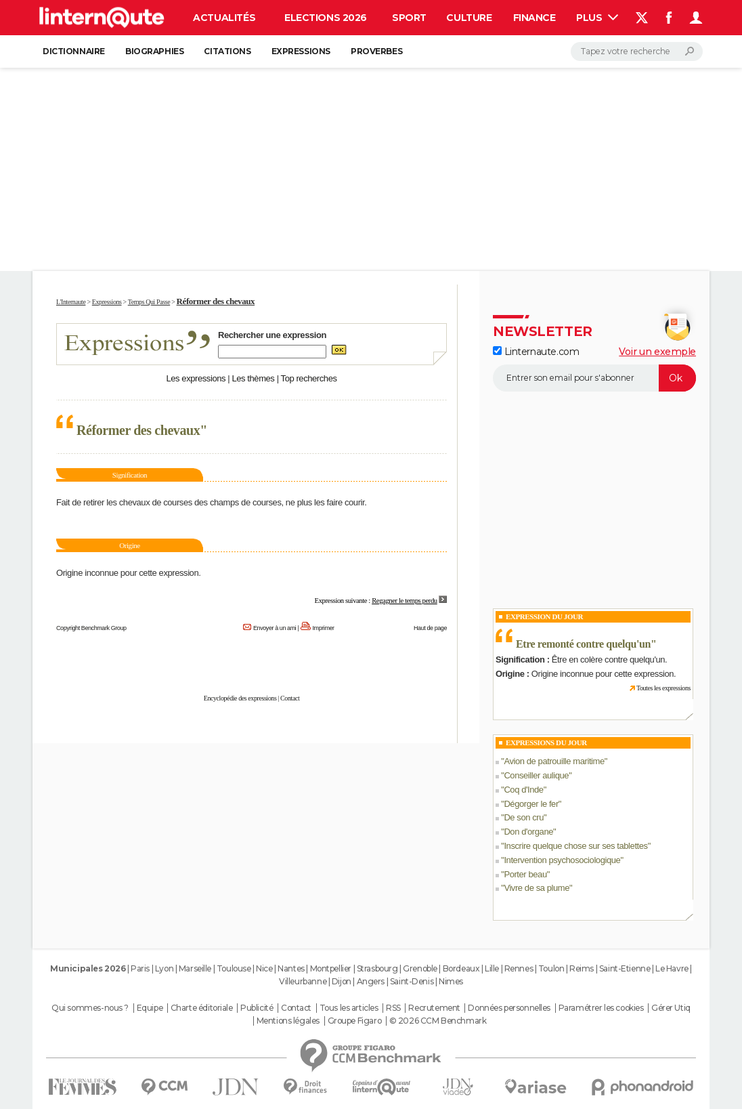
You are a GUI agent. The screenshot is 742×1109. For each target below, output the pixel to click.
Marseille (195, 968)
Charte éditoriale (202, 1008)
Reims (581, 968)
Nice (264, 968)
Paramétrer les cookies (601, 1008)
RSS (393, 1008)
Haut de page (430, 628)
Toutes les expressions (663, 688)
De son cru (524, 817)
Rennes (518, 968)
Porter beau (525, 874)
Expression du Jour (544, 616)
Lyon (164, 968)
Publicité (256, 1008)
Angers (371, 981)
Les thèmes (253, 378)
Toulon (551, 968)
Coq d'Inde (523, 789)
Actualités (224, 18)
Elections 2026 (325, 18)
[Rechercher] (637, 51)
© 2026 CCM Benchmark (438, 1021)
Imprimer (323, 628)
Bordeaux (461, 968)
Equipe (149, 1008)
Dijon (341, 981)
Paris (140, 968)
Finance (534, 18)
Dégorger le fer (531, 804)
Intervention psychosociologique (562, 860)
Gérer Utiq (671, 1008)
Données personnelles (509, 1008)
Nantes (291, 968)
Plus (597, 18)
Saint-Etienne (625, 968)
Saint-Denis (411, 981)
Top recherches (309, 378)
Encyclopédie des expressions (240, 698)
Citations (227, 51)
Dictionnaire (74, 51)
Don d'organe (528, 831)
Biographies (154, 51)
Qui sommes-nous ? (90, 1008)
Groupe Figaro (355, 1021)
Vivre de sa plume (536, 888)
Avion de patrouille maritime (554, 761)
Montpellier (330, 968)
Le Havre (672, 968)
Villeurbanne (302, 981)
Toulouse (234, 968)
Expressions (300, 51)
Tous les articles (349, 1008)
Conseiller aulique (536, 775)
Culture (469, 18)
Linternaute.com (536, 352)
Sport (409, 18)
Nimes (451, 981)
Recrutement (434, 1008)
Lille (492, 968)
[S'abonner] (594, 378)
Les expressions (195, 378)
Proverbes (376, 51)
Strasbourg (377, 968)
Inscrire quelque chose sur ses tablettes (575, 846)
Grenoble (420, 968)
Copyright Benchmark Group (91, 628)
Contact (289, 698)
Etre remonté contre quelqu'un (583, 644)
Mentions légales (288, 1021)
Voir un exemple (657, 352)
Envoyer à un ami (274, 628)
